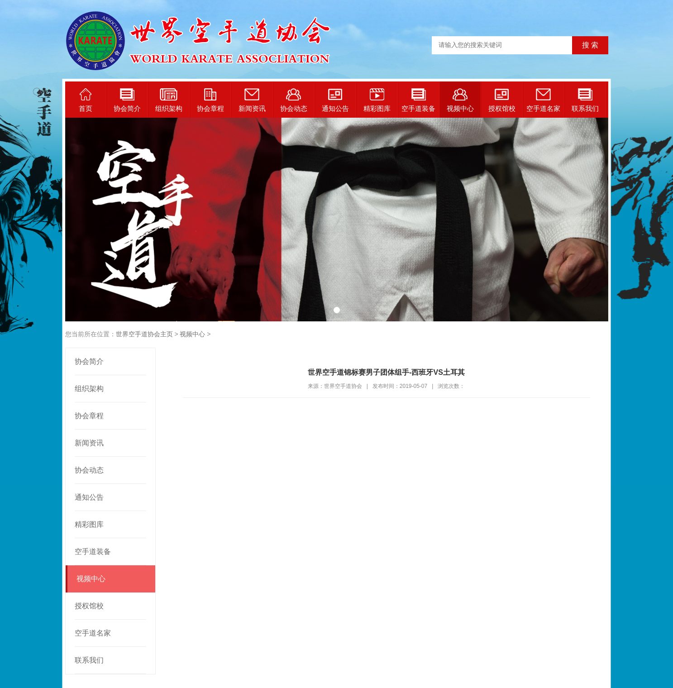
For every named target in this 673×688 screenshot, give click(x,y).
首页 (85, 100)
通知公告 (335, 100)
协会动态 (293, 100)
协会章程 (210, 100)
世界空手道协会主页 (144, 334)
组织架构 (168, 100)
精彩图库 (377, 100)
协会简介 (127, 100)
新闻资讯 (252, 100)
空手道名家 (543, 100)
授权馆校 (501, 100)
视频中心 (460, 100)
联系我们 (585, 100)
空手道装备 (418, 100)
